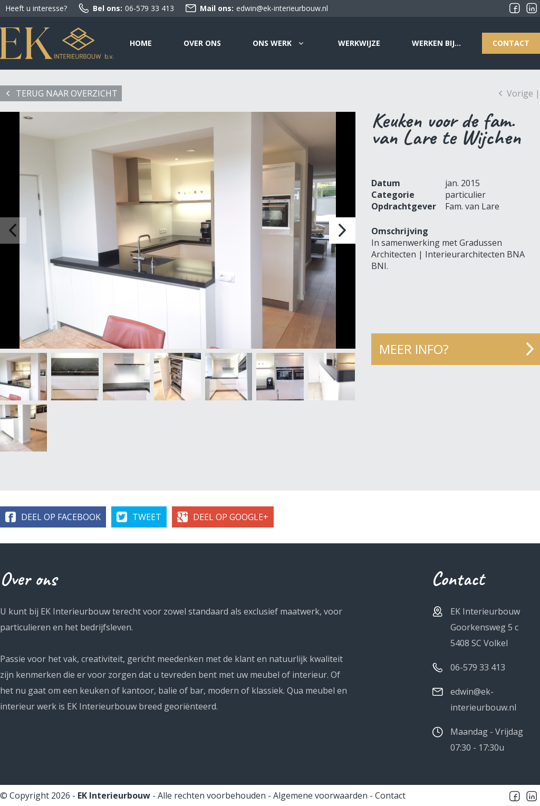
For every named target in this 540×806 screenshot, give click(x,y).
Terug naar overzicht (67, 93)
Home (141, 43)
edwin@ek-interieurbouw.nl (256, 8)
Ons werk (272, 43)
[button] (342, 230)
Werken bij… (436, 43)
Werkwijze (359, 43)
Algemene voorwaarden (320, 795)
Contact (511, 43)
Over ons (202, 43)
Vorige (520, 93)
